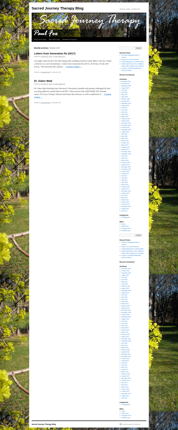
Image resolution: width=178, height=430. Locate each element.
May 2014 (124, 197)
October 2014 (125, 193)
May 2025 (124, 94)
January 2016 (125, 165)
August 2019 (125, 105)
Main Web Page (54, 39)
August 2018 (125, 132)
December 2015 (126, 167)
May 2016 (124, 158)
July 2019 (124, 108)
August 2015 (125, 173)
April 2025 (124, 97)
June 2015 (124, 178)
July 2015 (124, 176)
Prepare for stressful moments (130, 59)
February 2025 (125, 99)
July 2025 (124, 90)
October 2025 (125, 83)
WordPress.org (125, 230)
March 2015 (125, 184)
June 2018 (124, 136)
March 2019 (125, 116)
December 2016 (126, 151)
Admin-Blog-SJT (60, 56)
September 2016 (126, 154)
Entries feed (125, 226)
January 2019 (125, 121)
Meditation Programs (70, 39)
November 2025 (126, 81)
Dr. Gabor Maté (43, 80)
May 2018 (124, 138)
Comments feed (126, 228)
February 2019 (125, 119)
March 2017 (125, 145)
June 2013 (124, 211)
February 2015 (125, 187)
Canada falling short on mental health (132, 62)
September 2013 (126, 206)
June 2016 (124, 156)
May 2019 (124, 112)
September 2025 (126, 86)
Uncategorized (45, 72)
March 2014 (125, 200)
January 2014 (125, 202)
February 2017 (125, 147)
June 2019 (124, 110)
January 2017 (125, 149)
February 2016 (125, 162)
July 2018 (124, 134)
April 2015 (124, 182)
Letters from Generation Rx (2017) (54, 53)
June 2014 (124, 195)
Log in (123, 224)
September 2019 (126, 103)
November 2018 (126, 125)
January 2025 (125, 101)
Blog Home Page (40, 39)
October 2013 (125, 204)
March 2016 (125, 160)
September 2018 (126, 129)
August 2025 (125, 88)
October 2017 (125, 143)
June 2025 (124, 92)
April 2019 (124, 114)
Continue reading (74, 67)
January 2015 (125, 189)
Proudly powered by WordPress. (131, 424)
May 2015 (124, 180)
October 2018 (125, 127)
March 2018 (125, 140)
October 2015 (125, 171)
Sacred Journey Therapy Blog (58, 8)
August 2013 (125, 208)
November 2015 (126, 169)
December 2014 (126, 191)
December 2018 (126, 123)
